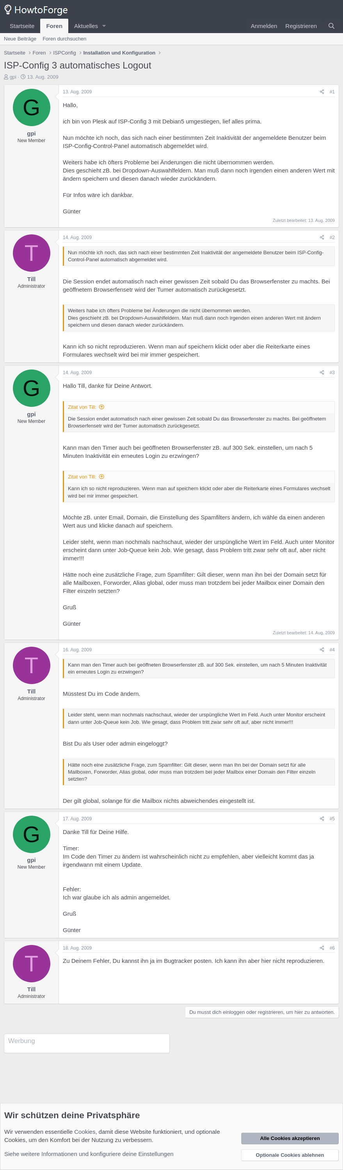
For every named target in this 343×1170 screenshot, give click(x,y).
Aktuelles (86, 26)
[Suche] (331, 26)
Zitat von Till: (82, 407)
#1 (332, 92)
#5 (332, 819)
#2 (332, 237)
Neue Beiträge (20, 39)
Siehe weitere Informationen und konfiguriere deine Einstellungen (89, 1154)
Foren (54, 26)
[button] (104, 26)
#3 (332, 372)
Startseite (22, 26)
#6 (332, 948)
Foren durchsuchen (64, 39)
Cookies (84, 1131)
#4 (332, 650)
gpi (13, 77)
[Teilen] (322, 92)
